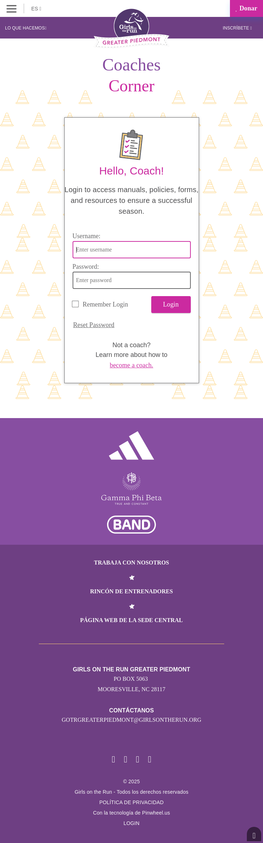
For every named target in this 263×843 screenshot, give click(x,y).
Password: (86, 266)
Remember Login (105, 304)
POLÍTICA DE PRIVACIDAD (131, 802)
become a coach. (131, 365)
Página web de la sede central (131, 620)
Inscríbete (237, 28)
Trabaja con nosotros (131, 562)
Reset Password (94, 324)
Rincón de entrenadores (131, 591)
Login (171, 304)
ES (36, 9)
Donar (246, 8)
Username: (87, 236)
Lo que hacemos (25, 28)
